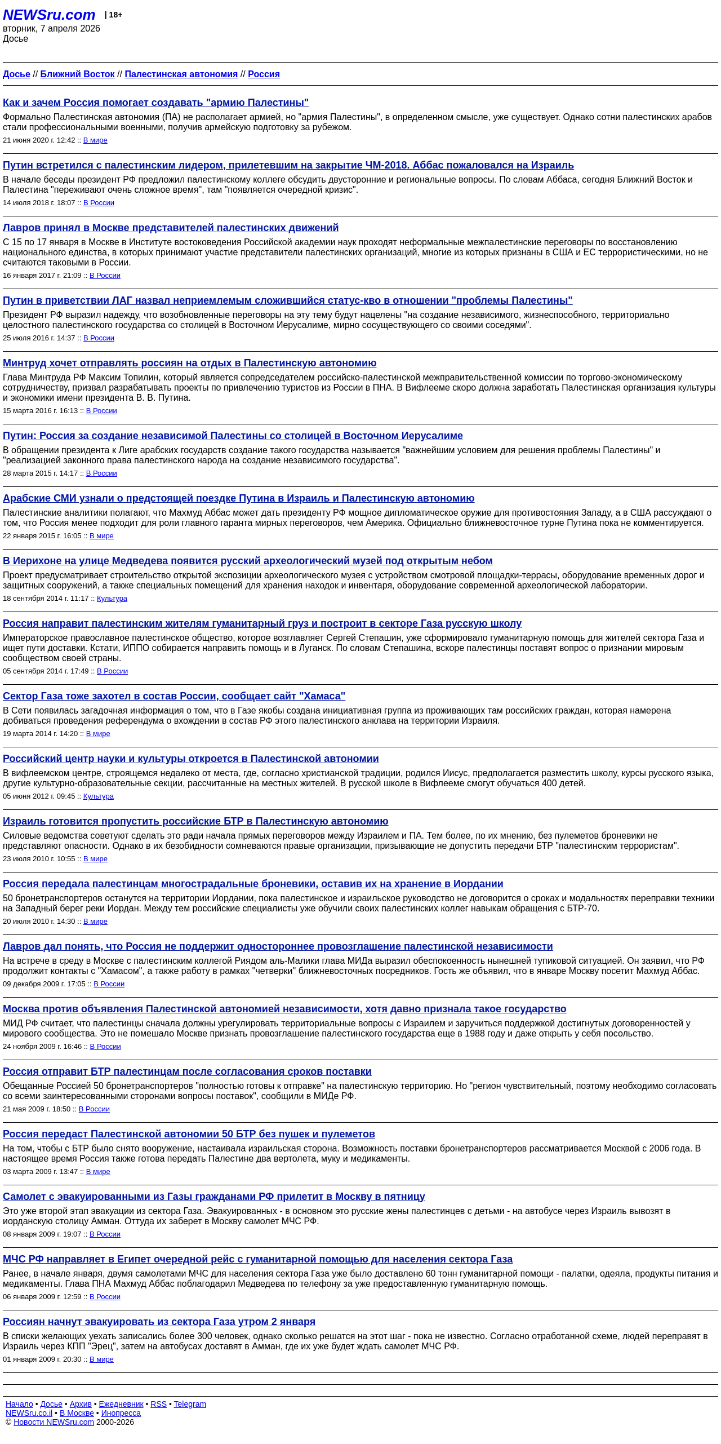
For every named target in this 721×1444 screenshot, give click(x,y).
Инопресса (121, 1413)
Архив (81, 1403)
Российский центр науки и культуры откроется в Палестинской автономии (191, 758)
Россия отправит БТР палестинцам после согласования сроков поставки (187, 1071)
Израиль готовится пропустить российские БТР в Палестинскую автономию (196, 821)
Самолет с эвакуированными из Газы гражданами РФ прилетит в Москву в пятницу (214, 1196)
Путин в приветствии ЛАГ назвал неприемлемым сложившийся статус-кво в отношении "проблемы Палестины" (288, 300)
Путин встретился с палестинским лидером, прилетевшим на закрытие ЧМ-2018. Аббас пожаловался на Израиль (288, 165)
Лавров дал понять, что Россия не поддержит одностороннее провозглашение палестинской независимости (278, 946)
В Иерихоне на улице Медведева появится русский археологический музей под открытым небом (248, 560)
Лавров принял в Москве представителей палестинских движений (171, 227)
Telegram (190, 1403)
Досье (51, 1403)
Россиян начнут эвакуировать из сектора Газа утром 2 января (159, 1321)
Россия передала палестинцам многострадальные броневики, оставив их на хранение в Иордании (253, 883)
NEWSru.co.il (29, 1413)
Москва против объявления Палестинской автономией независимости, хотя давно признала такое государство (285, 1009)
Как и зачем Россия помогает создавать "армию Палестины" (156, 102)
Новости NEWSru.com (54, 1422)
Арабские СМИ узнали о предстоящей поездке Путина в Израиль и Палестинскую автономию (239, 498)
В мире (95, 140)
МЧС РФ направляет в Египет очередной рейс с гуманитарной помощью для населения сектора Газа (258, 1259)
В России (98, 202)
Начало (19, 1403)
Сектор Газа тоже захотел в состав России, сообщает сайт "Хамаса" (174, 696)
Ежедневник (121, 1403)
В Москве (77, 1413)
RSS (158, 1403)
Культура (112, 598)
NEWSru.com (49, 14)
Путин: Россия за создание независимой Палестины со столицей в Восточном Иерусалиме (233, 435)
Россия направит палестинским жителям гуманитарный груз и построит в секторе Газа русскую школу (262, 623)
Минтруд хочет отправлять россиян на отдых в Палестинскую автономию (190, 363)
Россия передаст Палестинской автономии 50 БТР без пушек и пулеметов (189, 1134)
